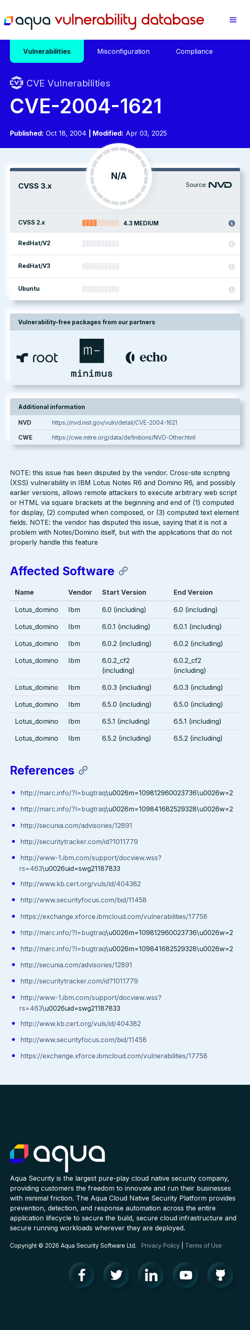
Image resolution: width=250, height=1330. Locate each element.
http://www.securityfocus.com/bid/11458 (83, 900)
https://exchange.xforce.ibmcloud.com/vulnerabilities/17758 (113, 916)
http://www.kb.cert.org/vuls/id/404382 (80, 884)
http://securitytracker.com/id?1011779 (79, 841)
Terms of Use (203, 1245)
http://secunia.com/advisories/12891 (76, 825)
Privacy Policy (160, 1245)
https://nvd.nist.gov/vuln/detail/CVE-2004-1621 (114, 422)
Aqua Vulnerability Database (104, 22)
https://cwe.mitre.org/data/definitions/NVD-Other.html (123, 437)
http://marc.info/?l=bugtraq (63, 793)
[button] (233, 20)
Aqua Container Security (57, 1158)
